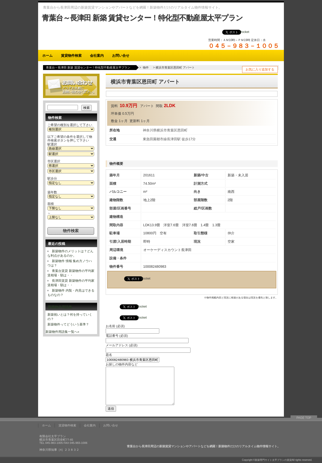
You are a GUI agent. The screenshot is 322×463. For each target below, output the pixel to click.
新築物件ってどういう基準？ (68, 324)
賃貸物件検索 (71, 55)
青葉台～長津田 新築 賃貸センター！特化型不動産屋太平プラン (142, 18)
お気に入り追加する (260, 69)
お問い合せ (120, 55)
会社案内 (97, 55)
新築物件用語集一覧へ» (62, 332)
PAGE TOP (303, 418)
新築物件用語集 (60, 307)
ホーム (47, 55)
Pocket (244, 32)
